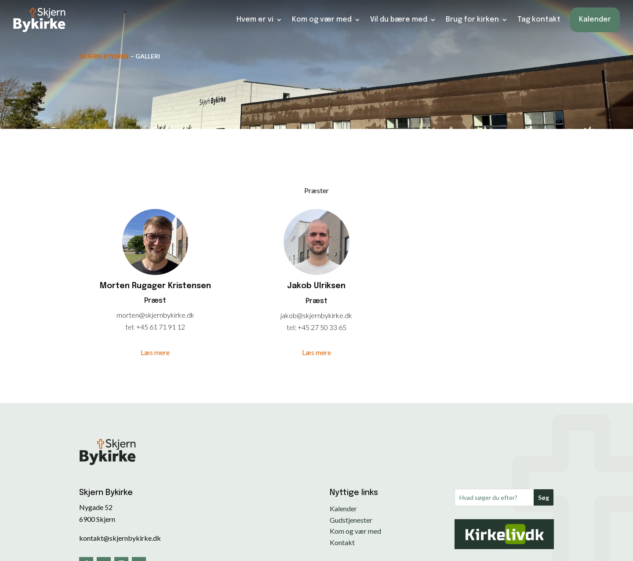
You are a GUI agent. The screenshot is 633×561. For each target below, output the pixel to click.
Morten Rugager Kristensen (155, 286)
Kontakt (342, 542)
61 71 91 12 (167, 327)
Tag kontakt (538, 16)
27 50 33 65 (328, 327)
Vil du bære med (398, 16)
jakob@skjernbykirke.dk (316, 315)
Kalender (595, 16)
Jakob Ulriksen (316, 286)
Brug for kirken (472, 16)
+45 (142, 327)
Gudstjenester (351, 520)
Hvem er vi (254, 16)
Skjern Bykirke (104, 56)
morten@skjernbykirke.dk (155, 315)
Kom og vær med (322, 16)
